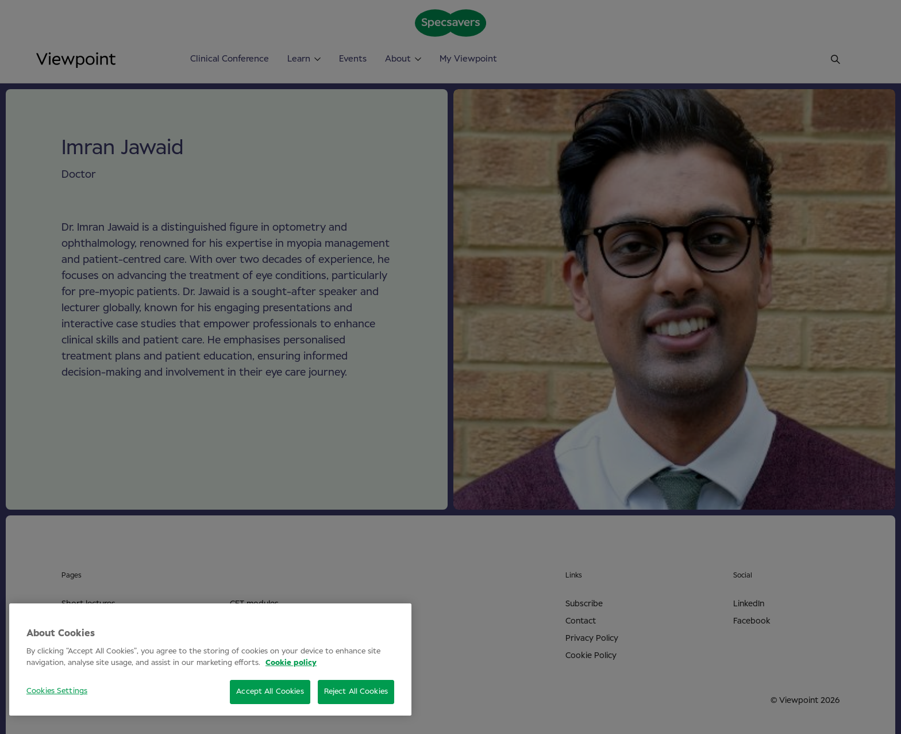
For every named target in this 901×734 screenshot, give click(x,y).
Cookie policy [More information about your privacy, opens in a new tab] (291, 663)
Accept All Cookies (269, 691)
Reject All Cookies (356, 691)
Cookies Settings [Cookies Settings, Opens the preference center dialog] (56, 691)
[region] (210, 659)
